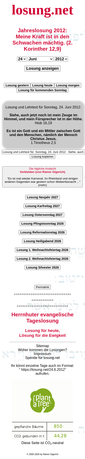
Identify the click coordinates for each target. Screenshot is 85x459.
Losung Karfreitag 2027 (42, 206)
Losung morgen (67, 85)
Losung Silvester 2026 (42, 267)
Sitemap (42, 346)
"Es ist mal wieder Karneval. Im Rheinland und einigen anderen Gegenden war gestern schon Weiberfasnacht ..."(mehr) (42, 177)
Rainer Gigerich (50, 454)
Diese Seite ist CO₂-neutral (42, 441)
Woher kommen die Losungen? (42, 350)
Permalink (42, 287)
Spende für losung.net (42, 358)
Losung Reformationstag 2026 (42, 232)
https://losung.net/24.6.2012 (43, 369)
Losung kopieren (42, 156)
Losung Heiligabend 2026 (42, 241)
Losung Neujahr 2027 (42, 197)
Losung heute (42, 85)
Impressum (42, 354)
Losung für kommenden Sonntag (42, 90)
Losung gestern (17, 85)
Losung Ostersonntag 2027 (42, 215)
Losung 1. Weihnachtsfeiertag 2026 (42, 250)
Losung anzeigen (42, 68)
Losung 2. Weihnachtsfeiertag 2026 (42, 258)
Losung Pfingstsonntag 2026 (42, 223)
